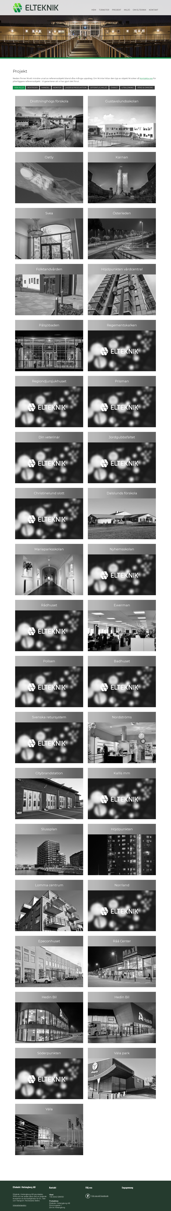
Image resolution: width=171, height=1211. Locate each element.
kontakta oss (146, 78)
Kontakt (153, 10)
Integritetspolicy (19, 1205)
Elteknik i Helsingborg (36, 7)
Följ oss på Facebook (99, 1196)
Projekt (116, 10)
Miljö (127, 10)
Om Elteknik (139, 10)
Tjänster (104, 10)
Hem (93, 10)
